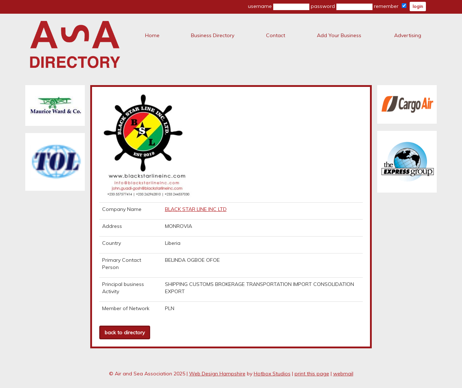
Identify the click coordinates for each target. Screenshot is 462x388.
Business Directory (212, 35)
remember (390, 6)
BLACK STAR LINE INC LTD (196, 209)
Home (152, 35)
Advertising (407, 35)
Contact (275, 35)
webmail (343, 373)
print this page (312, 373)
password (341, 6)
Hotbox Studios (272, 373)
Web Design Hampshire (217, 373)
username (278, 6)
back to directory (125, 332)
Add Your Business (339, 35)
